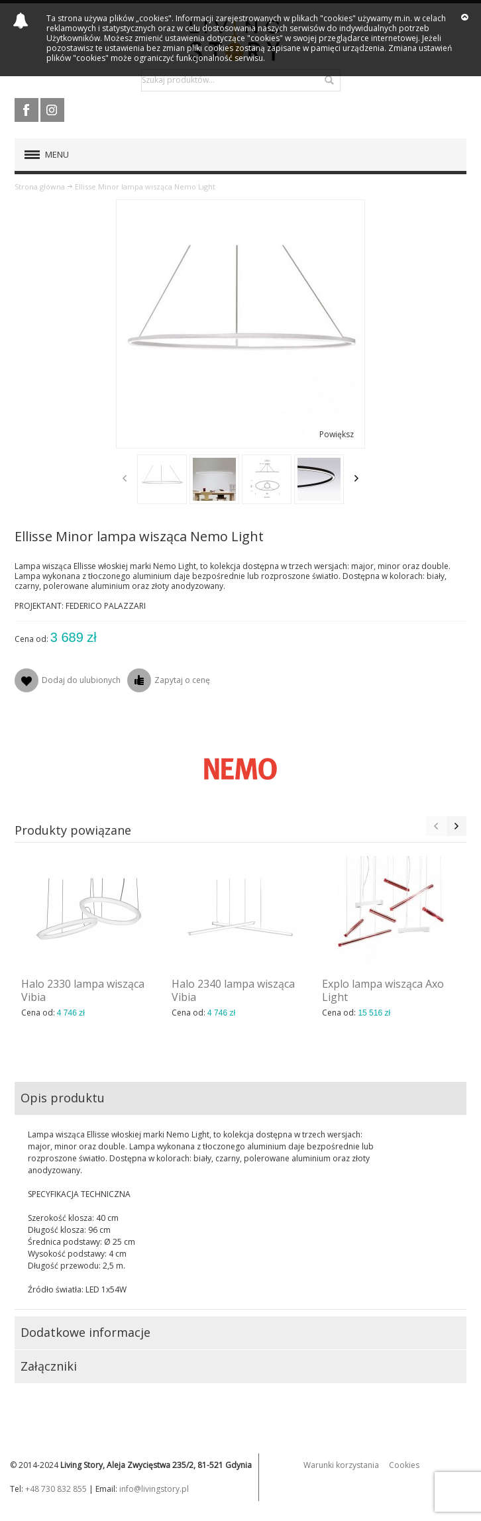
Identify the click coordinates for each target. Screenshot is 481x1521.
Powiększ (336, 434)
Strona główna (40, 186)
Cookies (404, 1465)
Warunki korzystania (341, 1465)
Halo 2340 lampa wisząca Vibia (233, 990)
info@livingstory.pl (154, 1489)
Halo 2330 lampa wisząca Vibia (82, 990)
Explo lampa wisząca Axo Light (383, 990)
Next (356, 478)
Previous (124, 478)
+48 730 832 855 (56, 1489)
